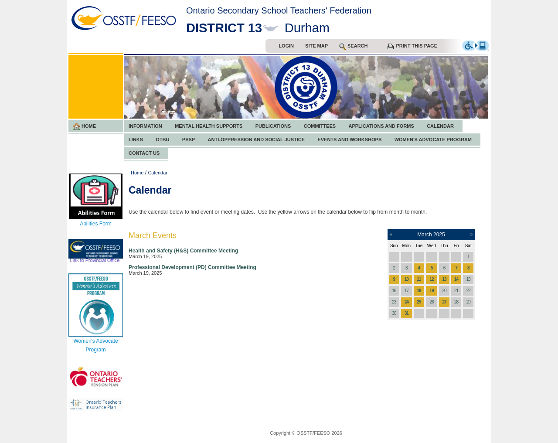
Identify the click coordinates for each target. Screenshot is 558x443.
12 (431, 279)
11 (419, 279)
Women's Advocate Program (433, 139)
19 (431, 290)
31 (406, 313)
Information (145, 126)
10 (406, 279)
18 (419, 290)
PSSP (188, 139)
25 (419, 302)
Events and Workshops (349, 139)
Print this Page (412, 46)
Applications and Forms (381, 126)
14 (456, 279)
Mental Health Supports (208, 126)
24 (406, 302)
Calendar (440, 126)
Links (136, 139)
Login (286, 45)
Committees (320, 126)
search (353, 46)
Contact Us (144, 153)
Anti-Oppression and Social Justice (256, 139)
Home (84, 126)
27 (444, 302)
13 (444, 279)
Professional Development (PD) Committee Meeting (192, 267)
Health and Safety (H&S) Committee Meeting (183, 251)
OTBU (162, 139)
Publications (273, 126)
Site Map (316, 45)
